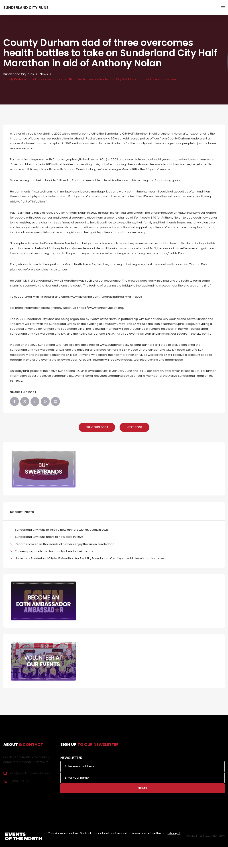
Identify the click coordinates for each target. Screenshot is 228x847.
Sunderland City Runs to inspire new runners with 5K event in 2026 (62, 530)
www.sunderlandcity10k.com (120, 345)
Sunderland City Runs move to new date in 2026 (49, 537)
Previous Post (97, 427)
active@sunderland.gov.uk (113, 376)
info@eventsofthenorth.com (30, 773)
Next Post (134, 427)
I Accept (174, 833)
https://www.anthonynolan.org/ (101, 308)
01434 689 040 (20, 781)
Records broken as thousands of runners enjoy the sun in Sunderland (64, 544)
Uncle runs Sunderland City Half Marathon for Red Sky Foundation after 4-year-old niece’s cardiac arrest (90, 558)
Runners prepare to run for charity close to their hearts (54, 551)
